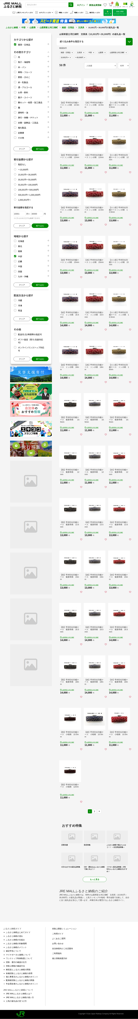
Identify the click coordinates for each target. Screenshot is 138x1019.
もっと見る (94, 879)
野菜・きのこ (24, 77)
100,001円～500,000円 (28, 189)
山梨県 (33, 27)
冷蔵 (20, 300)
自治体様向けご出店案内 (62, 948)
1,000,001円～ (24, 199)
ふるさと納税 (12, 27)
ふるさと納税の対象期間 (16, 943)
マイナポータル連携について (18, 955)
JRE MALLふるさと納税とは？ (19, 994)
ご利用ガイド (57, 934)
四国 (20, 271)
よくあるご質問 (58, 938)
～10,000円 (23, 169)
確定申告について (13, 951)
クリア (22, 148)
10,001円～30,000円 (27, 174)
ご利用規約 (57, 953)
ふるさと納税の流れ (14, 936)
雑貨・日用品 (68, 27)
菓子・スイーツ (25, 97)
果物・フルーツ (25, 72)
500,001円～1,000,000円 (29, 194)
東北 (20, 246)
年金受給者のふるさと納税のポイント (22, 984)
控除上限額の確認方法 (15, 966)
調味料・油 (23, 112)
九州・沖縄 (23, 276)
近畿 (20, 261)
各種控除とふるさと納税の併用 (19, 973)
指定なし (22, 164)
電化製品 (22, 127)
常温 (20, 310)
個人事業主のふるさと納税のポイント (22, 977)
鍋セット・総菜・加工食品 (30, 102)
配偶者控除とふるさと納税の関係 (20, 980)
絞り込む (40, 148)
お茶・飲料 (23, 92)
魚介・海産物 (24, 62)
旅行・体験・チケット (28, 117)
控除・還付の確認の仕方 (16, 962)
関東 (20, 251)
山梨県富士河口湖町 (49, 27)
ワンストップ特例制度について (19, 958)
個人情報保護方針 (59, 958)
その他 (21, 137)
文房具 (81, 27)
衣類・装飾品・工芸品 (28, 122)
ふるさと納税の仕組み (15, 940)
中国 (20, 266)
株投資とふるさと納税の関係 (18, 970)
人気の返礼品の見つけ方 (16, 1001)
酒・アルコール (25, 87)
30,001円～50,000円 (27, 179)
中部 (23, 27)
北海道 (21, 241)
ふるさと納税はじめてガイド (18, 932)
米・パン (22, 67)
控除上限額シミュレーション (64, 929)
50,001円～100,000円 (27, 184)
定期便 (21, 132)
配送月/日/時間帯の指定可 (30, 334)
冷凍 (20, 305)
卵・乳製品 (23, 82)
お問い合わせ (57, 943)
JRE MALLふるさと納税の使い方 (20, 997)
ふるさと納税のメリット (16, 947)
